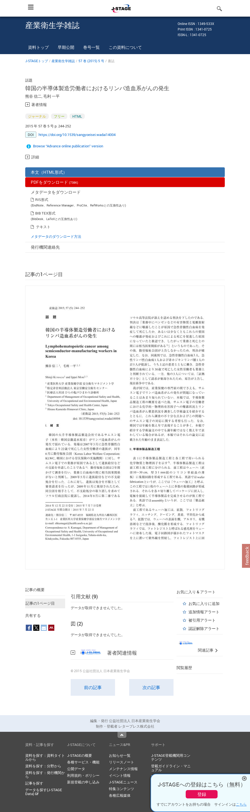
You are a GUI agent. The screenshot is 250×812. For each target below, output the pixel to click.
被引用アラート (202, 620)
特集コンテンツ (121, 788)
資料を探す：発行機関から (45, 774)
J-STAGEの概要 (79, 755)
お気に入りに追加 (204, 603)
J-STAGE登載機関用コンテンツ (170, 757)
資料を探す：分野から (43, 765)
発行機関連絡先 (45, 247)
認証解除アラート (204, 628)
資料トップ (38, 47)
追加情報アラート (204, 611)
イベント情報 (120, 775)
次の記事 (151, 687)
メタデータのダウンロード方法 (56, 236)
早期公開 (66, 47)
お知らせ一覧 (120, 755)
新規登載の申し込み (83, 782)
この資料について (125, 47)
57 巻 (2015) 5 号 (91, 61)
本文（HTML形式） (49, 172)
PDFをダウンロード (54, 182)
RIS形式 (41, 199)
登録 (201, 794)
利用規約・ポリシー (83, 775)
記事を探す (34, 783)
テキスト (43, 226)
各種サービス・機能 (83, 762)
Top (122, 735)
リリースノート (121, 762)
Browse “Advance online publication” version (68, 145)
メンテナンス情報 (123, 768)
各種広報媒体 (120, 795)
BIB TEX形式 (45, 213)
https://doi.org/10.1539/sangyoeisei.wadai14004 (77, 134)
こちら (241, 804)
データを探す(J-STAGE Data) (43, 791)
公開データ (76, 768)
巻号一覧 (91, 47)
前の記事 (93, 687)
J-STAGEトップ (36, 61)
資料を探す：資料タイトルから (45, 757)
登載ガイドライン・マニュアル (171, 767)
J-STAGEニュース (123, 782)
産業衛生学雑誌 (63, 61)
